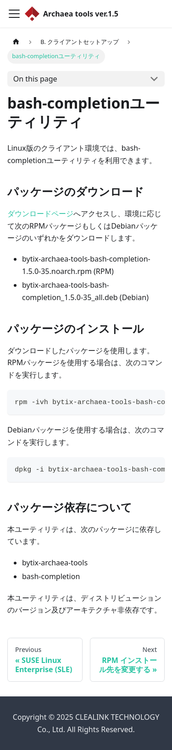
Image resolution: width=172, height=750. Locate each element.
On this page (35, 79)
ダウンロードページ (40, 213)
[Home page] (16, 42)
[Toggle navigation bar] (14, 14)
